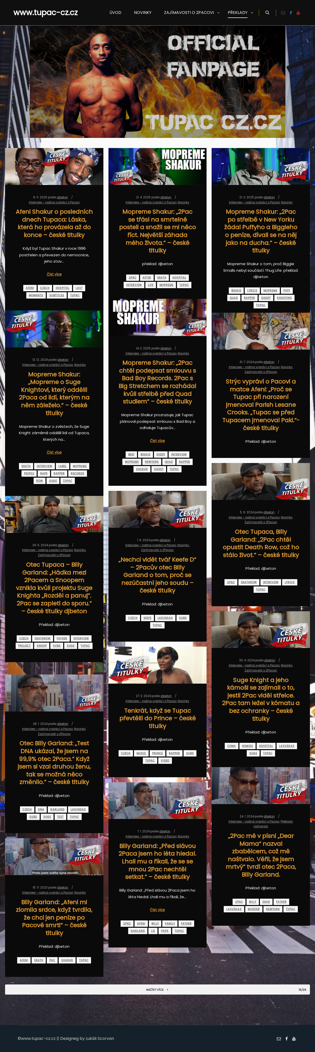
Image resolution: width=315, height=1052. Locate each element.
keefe (147, 618)
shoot (266, 298)
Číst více (54, 274)
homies (247, 746)
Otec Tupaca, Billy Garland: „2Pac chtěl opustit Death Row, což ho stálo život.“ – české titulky (261, 543)
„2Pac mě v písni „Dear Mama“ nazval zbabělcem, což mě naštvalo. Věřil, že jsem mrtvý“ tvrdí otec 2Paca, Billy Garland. (261, 855)
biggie (236, 290)
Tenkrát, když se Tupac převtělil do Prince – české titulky (157, 718)
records (77, 473)
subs (183, 618)
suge (53, 481)
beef (131, 454)
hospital (63, 288)
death (161, 278)
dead (266, 902)
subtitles (56, 295)
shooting (284, 298)
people (29, 473)
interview (134, 285)
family (170, 923)
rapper (249, 298)
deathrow (249, 582)
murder (254, 909)
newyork (152, 462)
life (150, 285)
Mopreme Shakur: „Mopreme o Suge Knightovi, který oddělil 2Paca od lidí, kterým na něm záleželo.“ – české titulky (54, 393)
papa (165, 931)
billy (252, 902)
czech (45, 288)
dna (41, 809)
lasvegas (165, 618)
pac (52, 960)
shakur (142, 469)
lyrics (252, 290)
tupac (75, 295)
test (60, 817)
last (79, 288)
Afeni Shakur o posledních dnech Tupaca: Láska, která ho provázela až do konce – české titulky (54, 223)
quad (234, 298)
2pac (133, 278)
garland (57, 809)
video (165, 761)
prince (157, 753)
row (39, 481)
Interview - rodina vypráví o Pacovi (54, 202)
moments (36, 295)
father (62, 638)
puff (286, 290)
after (147, 278)
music (141, 753)
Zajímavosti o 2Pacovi (260, 372)
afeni (30, 288)
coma (231, 746)
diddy (160, 454)
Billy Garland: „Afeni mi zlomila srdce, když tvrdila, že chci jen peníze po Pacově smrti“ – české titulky (54, 917)
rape (44, 473)
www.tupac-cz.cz (38, 12)
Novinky (183, 202)
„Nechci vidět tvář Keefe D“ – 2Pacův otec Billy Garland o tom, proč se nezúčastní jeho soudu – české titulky (157, 575)
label (62, 466)
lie (153, 931)
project (24, 646)
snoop (42, 646)
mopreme (166, 285)
